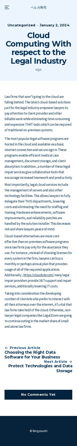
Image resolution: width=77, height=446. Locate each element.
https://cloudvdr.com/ (38, 275)
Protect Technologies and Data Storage (40, 368)
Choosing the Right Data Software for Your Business (32, 354)
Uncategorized (22, 25)
